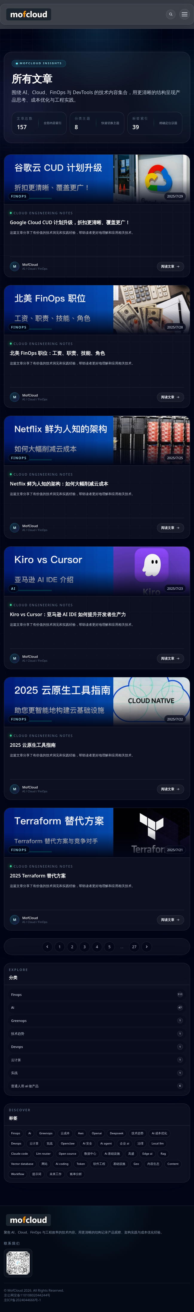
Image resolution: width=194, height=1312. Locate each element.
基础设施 (119, 1164)
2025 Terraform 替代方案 (38, 875)
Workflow (17, 1174)
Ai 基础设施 (112, 1154)
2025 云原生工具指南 (33, 745)
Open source (67, 1154)
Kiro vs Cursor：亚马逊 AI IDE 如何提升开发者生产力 (68, 614)
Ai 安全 (87, 1143)
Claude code (19, 1154)
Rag (163, 1154)
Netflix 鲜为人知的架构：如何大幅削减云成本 (59, 483)
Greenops (45, 1133)
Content (172, 1164)
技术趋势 (137, 1133)
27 (134, 946)
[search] (170, 14)
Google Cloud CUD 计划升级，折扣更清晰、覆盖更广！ (70, 222)
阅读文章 (170, 266)
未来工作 (56, 1174)
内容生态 (153, 1164)
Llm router (43, 1154)
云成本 (65, 1133)
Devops (16, 1143)
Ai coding (62, 1164)
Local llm (158, 1143)
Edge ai (147, 1154)
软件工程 (99, 1164)
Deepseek (116, 1133)
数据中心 (90, 1154)
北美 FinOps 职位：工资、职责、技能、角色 (57, 353)
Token (81, 1164)
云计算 (34, 1143)
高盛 (131, 1154)
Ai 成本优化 (159, 1133)
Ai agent (106, 1143)
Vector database (22, 1164)
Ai (29, 1133)
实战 (50, 1143)
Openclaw (68, 1143)
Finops (15, 1133)
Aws (81, 1133)
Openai (97, 1133)
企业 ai (124, 1143)
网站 (45, 1164)
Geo (136, 1164)
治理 (140, 1143)
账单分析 (76, 1174)
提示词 (36, 1174)
